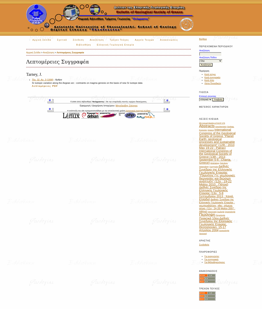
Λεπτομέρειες (41, 86)
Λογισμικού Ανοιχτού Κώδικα (138, 110)
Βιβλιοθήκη (83, 45)
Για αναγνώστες (211, 256)
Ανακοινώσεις (169, 40)
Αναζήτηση (97, 40)
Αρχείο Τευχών (144, 40)
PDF (55, 86)
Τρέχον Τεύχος (119, 40)
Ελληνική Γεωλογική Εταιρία (115, 45)
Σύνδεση (78, 40)
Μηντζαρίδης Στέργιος (127, 105)
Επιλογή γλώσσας (207, 96)
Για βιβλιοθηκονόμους (214, 262)
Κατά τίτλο (209, 80)
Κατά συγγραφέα (212, 77)
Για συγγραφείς (211, 259)
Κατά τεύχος (210, 74)
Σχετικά (62, 40)
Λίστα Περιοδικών (212, 83)
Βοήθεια (203, 39)
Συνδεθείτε (204, 245)
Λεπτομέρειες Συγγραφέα (70, 52)
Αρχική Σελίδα (42, 40)
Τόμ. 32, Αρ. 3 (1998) (42, 79)
